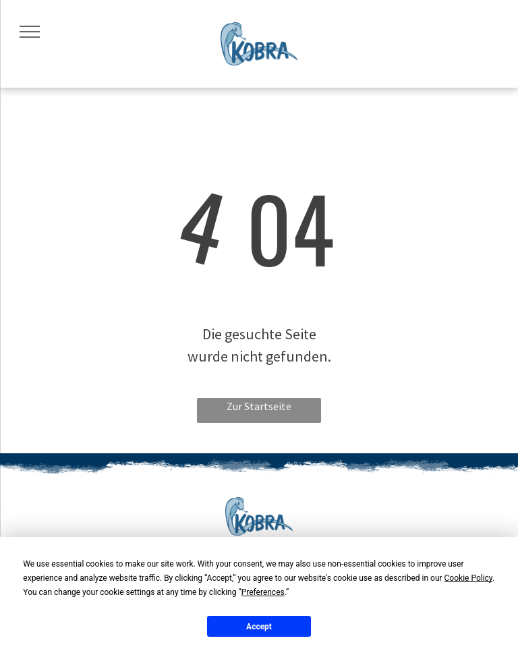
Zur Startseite (259, 406)
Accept (259, 626)
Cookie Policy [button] (468, 578)
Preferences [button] (263, 592)
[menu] (29, 31)
